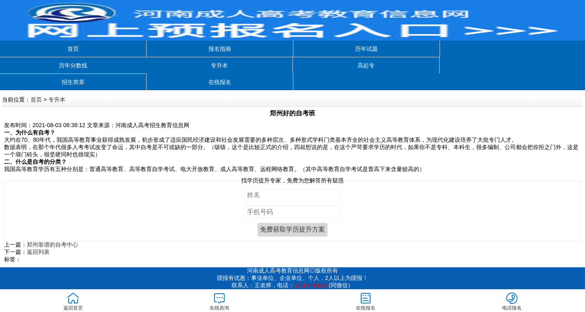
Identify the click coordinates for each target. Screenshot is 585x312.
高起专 (366, 65)
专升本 (219, 65)
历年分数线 (73, 65)
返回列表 (38, 252)
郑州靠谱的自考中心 (52, 244)
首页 (73, 49)
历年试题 (366, 49)
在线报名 (219, 82)
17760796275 (311, 285)
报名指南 (219, 49)
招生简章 (73, 82)
